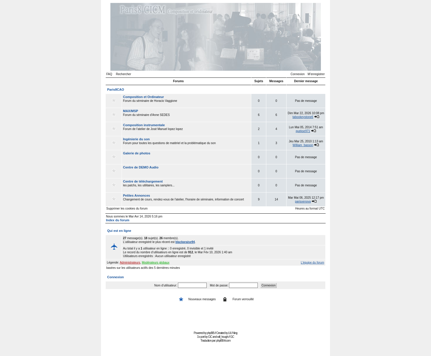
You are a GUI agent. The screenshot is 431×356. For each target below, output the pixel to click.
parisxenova (303, 201)
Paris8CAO (115, 89)
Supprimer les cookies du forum (127, 208)
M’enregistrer (316, 74)
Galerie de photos (136, 153)
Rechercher (123, 74)
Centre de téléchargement (143, 181)
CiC (210, 336)
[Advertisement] (215, 316)
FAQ (109, 74)
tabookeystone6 (302, 117)
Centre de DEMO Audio (141, 167)
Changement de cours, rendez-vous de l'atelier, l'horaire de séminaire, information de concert (186, 199)
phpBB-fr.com (223, 340)
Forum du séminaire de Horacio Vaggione (186, 100)
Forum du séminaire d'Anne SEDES (186, 114)
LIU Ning (232, 333)
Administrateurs (130, 262)
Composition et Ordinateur (143, 97)
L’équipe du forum (312, 262)
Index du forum (117, 220)
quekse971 (303, 131)
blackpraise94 (185, 242)
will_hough (222, 336)
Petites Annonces (136, 195)
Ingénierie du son (136, 139)
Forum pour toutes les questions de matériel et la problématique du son (186, 143)
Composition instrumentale (144, 125)
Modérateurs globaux (155, 262)
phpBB (210, 333)
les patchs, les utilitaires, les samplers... (186, 185)
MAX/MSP (130, 111)
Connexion (298, 74)
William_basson (303, 145)
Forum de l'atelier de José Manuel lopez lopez (186, 128)
